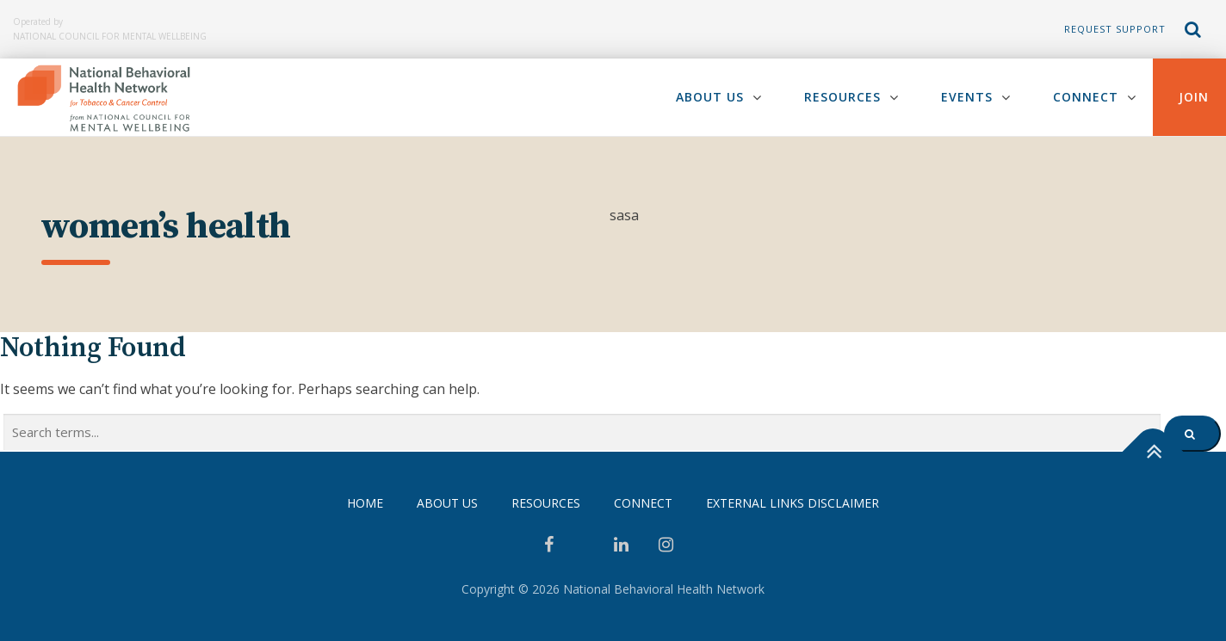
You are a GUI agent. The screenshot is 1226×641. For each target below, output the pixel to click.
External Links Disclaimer (792, 503)
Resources (842, 97)
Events (967, 97)
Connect (1085, 97)
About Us (710, 97)
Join (1194, 97)
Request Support (1115, 28)
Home (365, 503)
